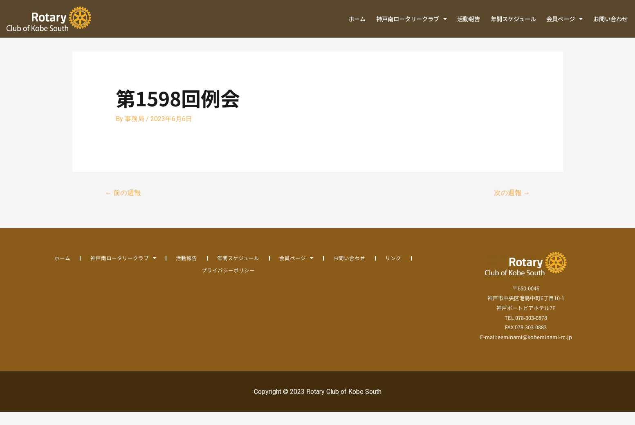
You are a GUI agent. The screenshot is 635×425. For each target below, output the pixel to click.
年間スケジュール (513, 18)
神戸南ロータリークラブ (411, 19)
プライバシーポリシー (228, 283)
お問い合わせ (610, 18)
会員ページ (564, 19)
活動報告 (468, 18)
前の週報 (123, 205)
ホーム (357, 18)
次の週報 (512, 205)
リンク (394, 270)
